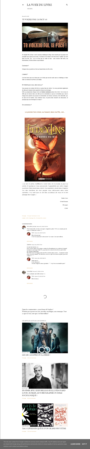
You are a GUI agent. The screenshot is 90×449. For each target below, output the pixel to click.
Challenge (31, 218)
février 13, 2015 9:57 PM (40, 276)
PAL (35, 218)
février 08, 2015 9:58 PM (40, 258)
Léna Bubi (30, 271)
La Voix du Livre (39, 5)
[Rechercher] (67, 4)
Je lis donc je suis (31, 226)
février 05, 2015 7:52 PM (40, 232)
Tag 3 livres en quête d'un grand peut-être (44, 428)
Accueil (30, 8)
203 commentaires (31, 431)
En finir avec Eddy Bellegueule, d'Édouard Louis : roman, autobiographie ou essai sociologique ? (44, 393)
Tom (33, 233)
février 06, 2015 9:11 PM (37, 244)
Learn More (75, 444)
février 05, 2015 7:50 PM (42, 226)
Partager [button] (24, 215)
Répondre (30, 241)
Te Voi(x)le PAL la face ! (41, 218)
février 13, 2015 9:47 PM (38, 271)
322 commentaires (31, 357)
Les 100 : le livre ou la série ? (36, 355)
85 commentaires (31, 398)
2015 (27, 218)
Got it (84, 444)
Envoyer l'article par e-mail (33, 215)
